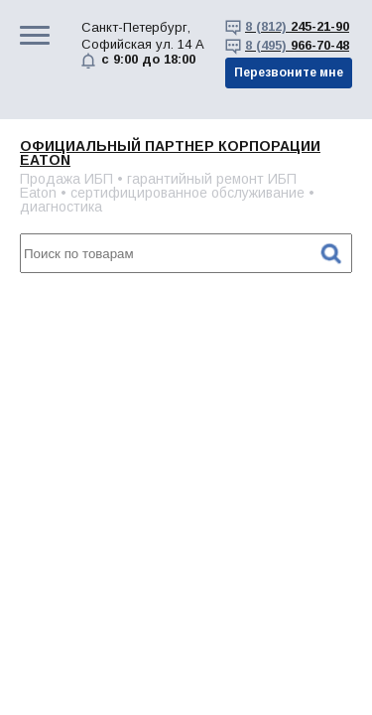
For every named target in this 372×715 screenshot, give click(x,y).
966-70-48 (297, 45)
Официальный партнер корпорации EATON (170, 153)
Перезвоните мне (288, 72)
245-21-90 (297, 26)
